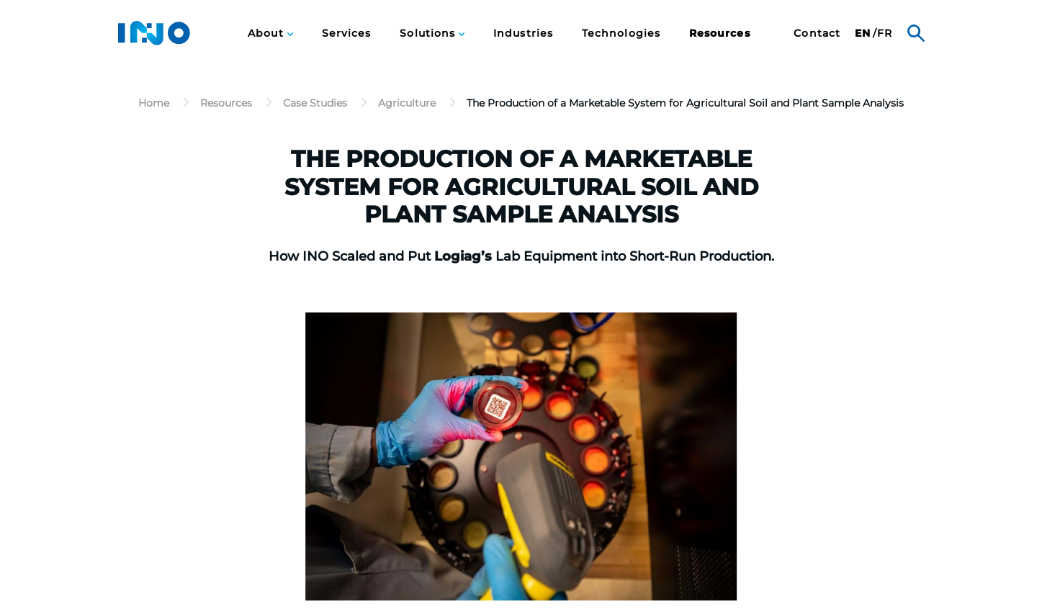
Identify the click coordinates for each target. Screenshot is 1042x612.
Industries (523, 33)
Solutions (429, 33)
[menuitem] (270, 33)
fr (884, 33)
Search (916, 33)
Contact (817, 33)
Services (347, 33)
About (267, 33)
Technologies (621, 33)
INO (154, 33)
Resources (719, 33)
